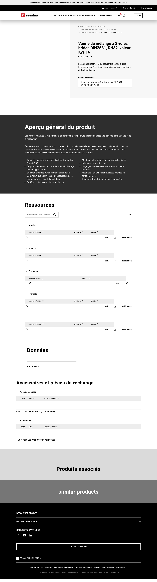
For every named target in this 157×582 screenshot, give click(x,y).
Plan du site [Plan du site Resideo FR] (120, 567)
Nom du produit (52, 398)
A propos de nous (110, 8)
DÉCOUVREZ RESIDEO (30, 513)
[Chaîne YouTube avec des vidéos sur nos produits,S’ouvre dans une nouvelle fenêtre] (24, 535)
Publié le (79, 232)
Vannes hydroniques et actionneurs (98, 29)
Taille (95, 232)
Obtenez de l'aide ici (31, 521)
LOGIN (139, 15)
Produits (58, 15)
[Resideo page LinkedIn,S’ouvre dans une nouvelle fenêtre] (30, 535)
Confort (101, 26)
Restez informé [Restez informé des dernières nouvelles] (78, 546)
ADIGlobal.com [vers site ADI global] (46, 567)
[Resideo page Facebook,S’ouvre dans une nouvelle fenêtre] (18, 535)
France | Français (31, 558)
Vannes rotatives (89, 33)
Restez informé (129, 8)
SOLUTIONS (67, 15)
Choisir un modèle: (86, 77)
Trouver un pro (105, 15)
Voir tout (34, 366)
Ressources (78, 15)
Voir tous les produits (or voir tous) (36, 411)
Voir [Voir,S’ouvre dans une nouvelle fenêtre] (106, 237)
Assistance (90, 15)
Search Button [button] (124, 15)
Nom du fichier (37, 232)
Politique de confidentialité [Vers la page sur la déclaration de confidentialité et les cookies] (63, 567)
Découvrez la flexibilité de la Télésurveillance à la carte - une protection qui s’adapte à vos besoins (78, 2)
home (80, 26)
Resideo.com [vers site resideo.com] (34, 567)
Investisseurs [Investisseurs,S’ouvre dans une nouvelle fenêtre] (146, 8)
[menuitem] (57, 15)
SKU (32, 398)
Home (29, 15)
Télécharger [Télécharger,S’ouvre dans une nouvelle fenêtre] (127, 237)
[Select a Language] (121, 214)
